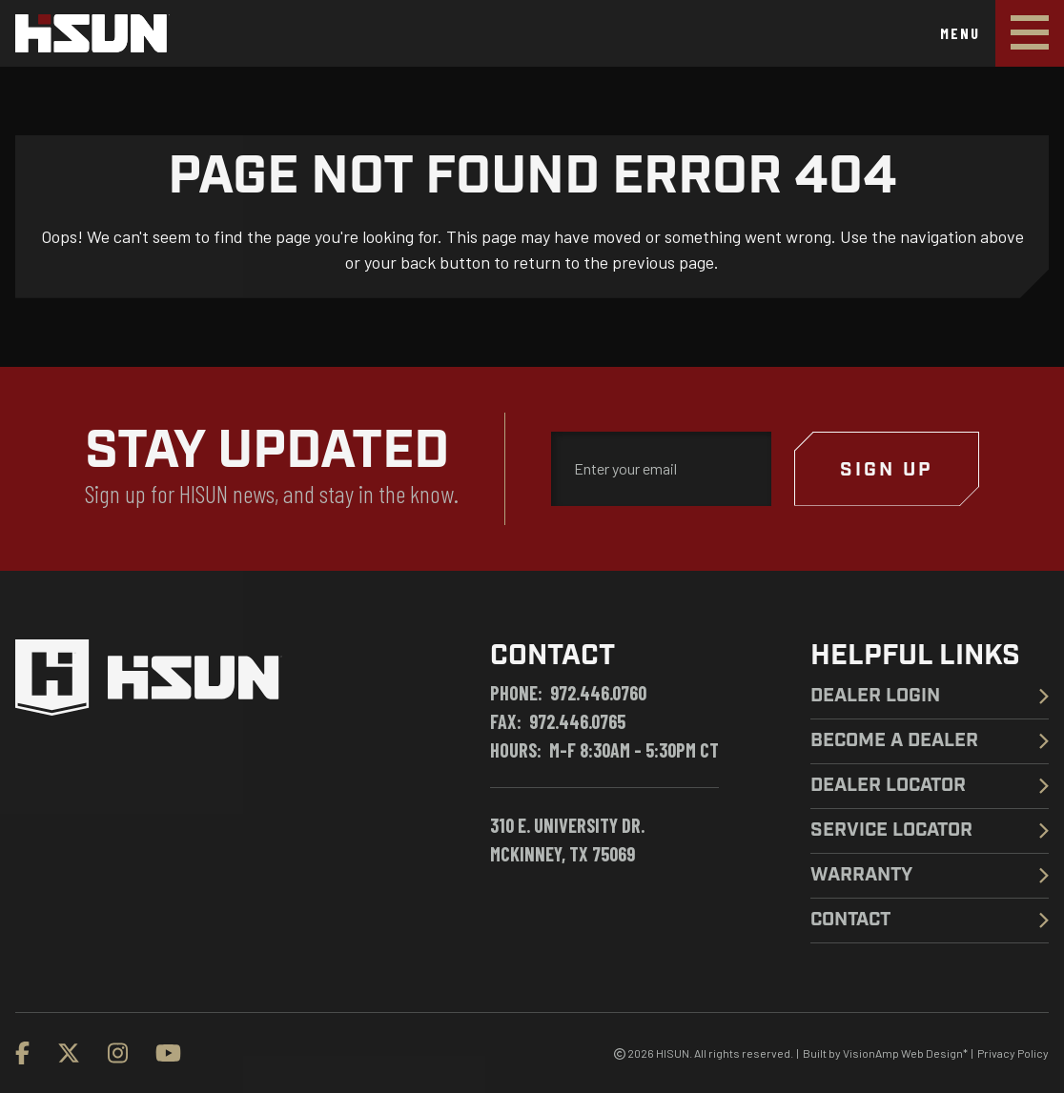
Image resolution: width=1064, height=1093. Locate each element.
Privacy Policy (1013, 1053)
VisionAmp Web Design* (905, 1053)
